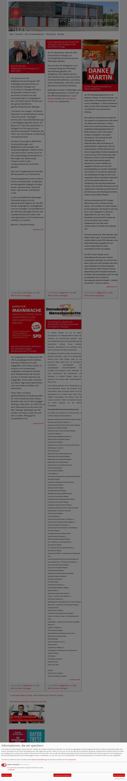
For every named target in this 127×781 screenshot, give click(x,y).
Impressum (72, 760)
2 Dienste (11, 770)
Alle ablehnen (6, 775)
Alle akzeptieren (119, 775)
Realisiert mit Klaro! (120, 778)
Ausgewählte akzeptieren (62, 775)
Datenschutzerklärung (38, 760)
